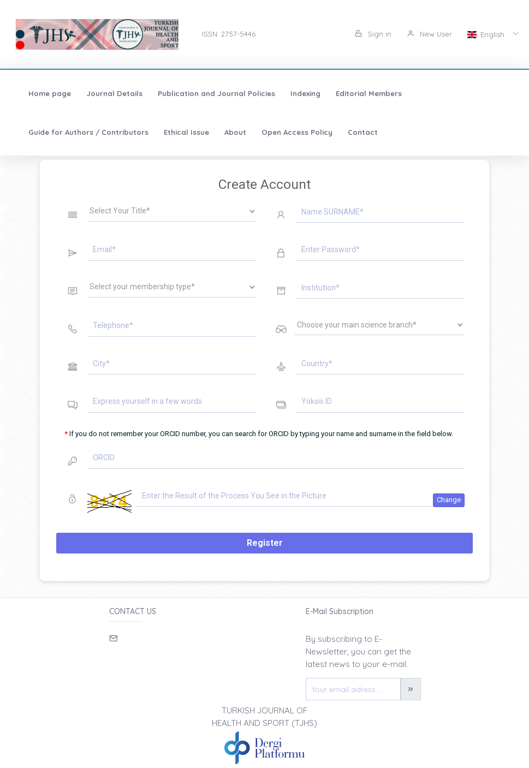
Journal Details (114, 93)
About (235, 132)
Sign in (373, 33)
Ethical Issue (186, 132)
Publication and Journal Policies (216, 93)
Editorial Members (369, 93)
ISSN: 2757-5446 (228, 33)
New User (429, 33)
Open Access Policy (296, 132)
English (487, 34)
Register (265, 543)
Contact (363, 132)
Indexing (305, 93)
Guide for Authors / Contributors (88, 132)
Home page (49, 93)
